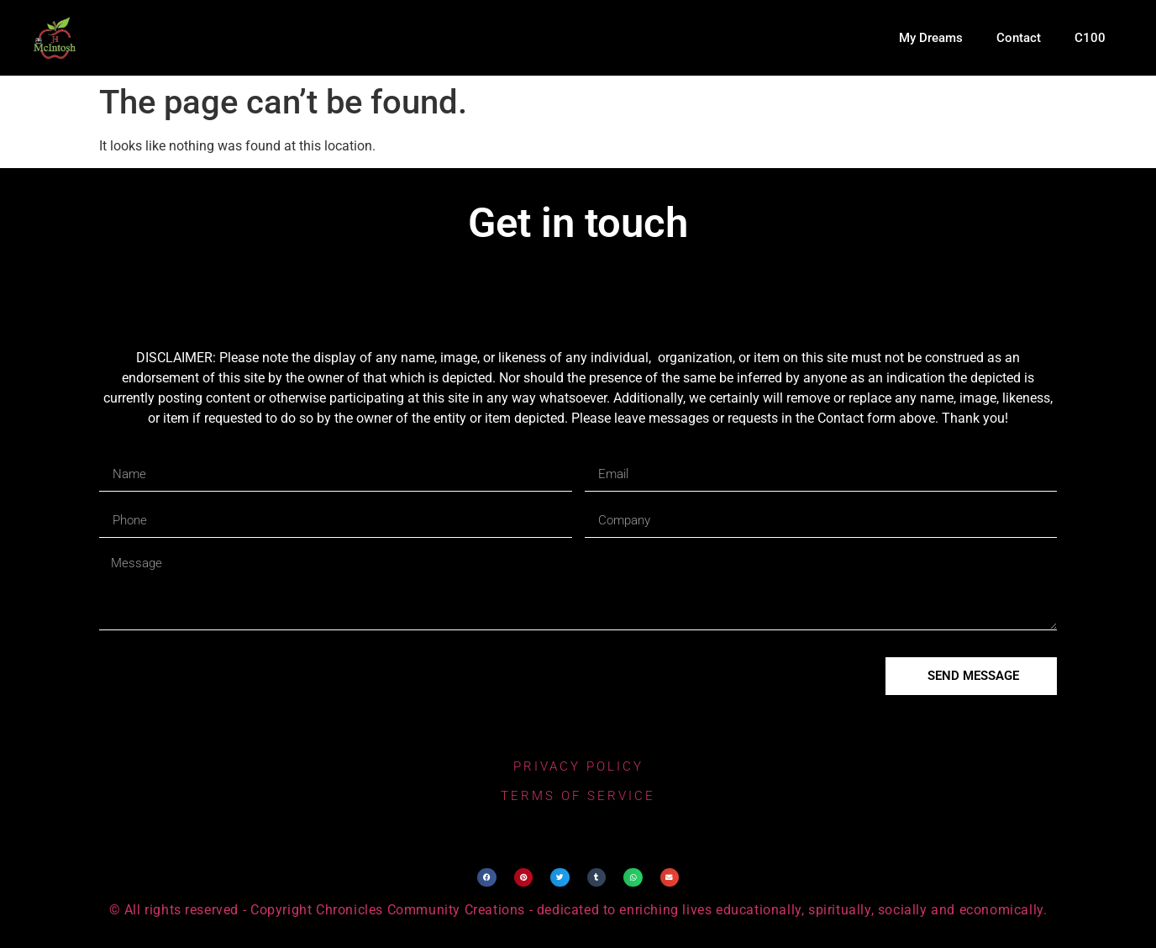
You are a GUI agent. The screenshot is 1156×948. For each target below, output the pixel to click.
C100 (1090, 37)
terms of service (578, 795)
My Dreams (931, 37)
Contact (1018, 37)
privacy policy (578, 766)
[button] (487, 877)
